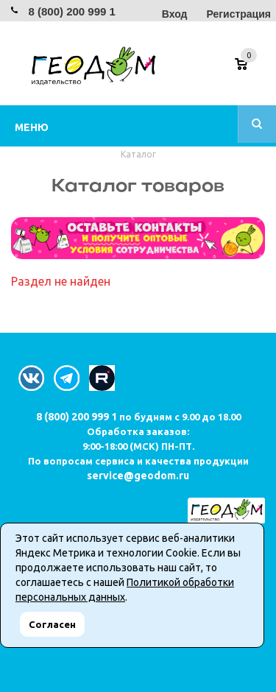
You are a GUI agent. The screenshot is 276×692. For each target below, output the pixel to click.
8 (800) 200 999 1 (71, 11)
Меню (32, 127)
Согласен (52, 624)
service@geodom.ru (138, 475)
